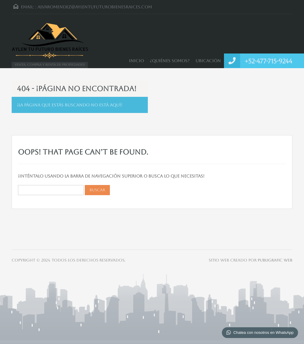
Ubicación (208, 60)
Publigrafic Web (275, 260)
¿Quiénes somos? (170, 60)
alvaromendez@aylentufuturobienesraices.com (95, 6)
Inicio (136, 60)
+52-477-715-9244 (268, 61)
